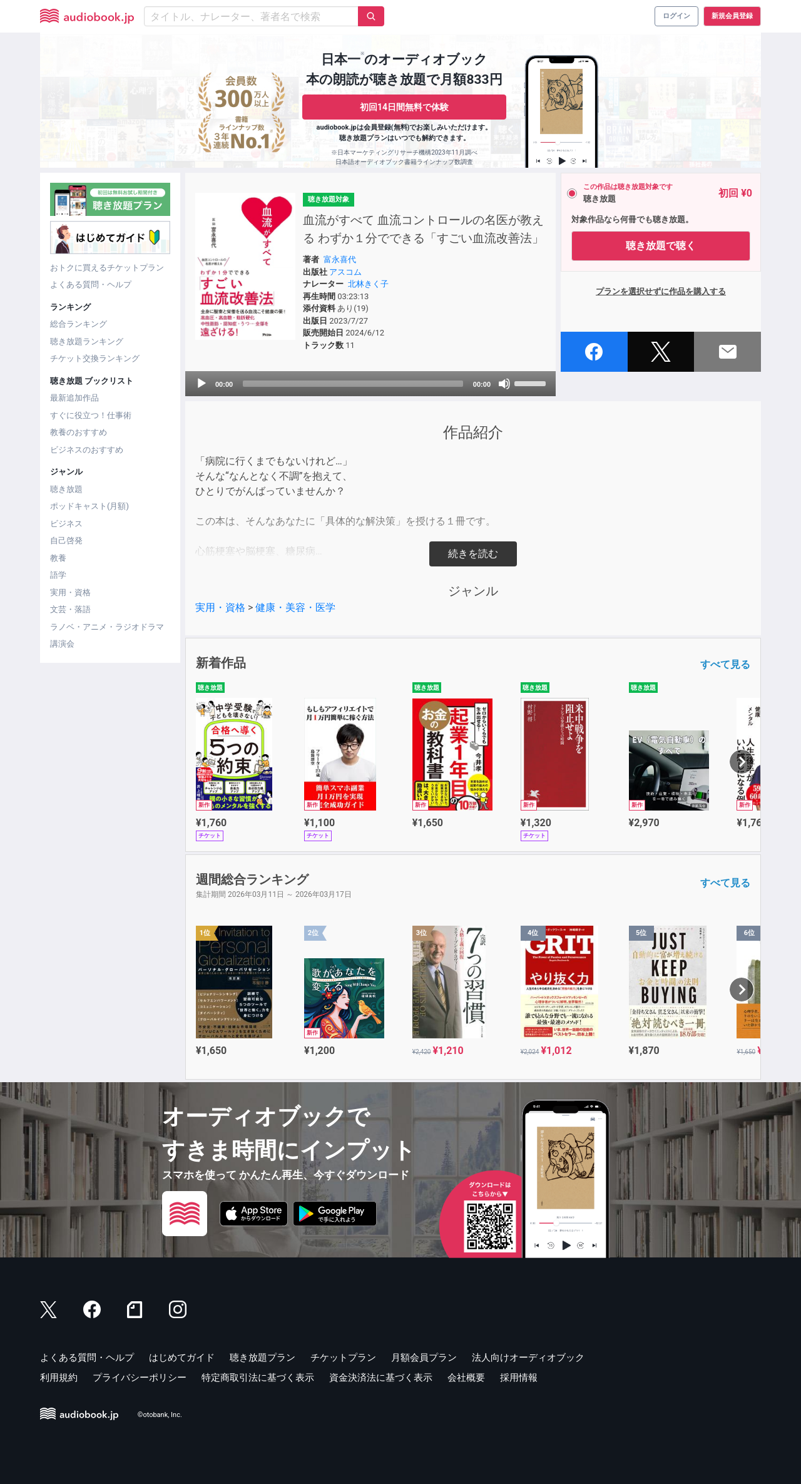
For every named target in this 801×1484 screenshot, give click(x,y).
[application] (370, 383)
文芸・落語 (70, 609)
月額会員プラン (424, 1357)
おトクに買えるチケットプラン (107, 267)
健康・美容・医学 (295, 607)
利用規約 (59, 1377)
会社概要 (466, 1377)
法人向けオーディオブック (528, 1357)
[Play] (201, 383)
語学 (58, 575)
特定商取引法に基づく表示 (258, 1377)
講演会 (62, 643)
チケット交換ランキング (95, 358)
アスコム (345, 272)
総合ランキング (78, 324)
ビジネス (66, 523)
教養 (58, 558)
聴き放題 (66, 489)
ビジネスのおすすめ (86, 449)
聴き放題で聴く (661, 246)
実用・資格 (70, 592)
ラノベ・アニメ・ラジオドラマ (107, 627)
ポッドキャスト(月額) (89, 506)
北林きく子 (368, 284)
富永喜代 (340, 259)
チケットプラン (343, 1357)
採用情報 (519, 1377)
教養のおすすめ (78, 432)
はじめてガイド (182, 1357)
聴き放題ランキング (86, 341)
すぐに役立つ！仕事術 (90, 415)
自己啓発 (66, 540)
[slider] (353, 384)
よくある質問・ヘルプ (90, 284)
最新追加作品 (74, 397)
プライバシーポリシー (139, 1377)
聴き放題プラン (262, 1357)
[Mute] (504, 383)
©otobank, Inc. (160, 1415)
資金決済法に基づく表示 (380, 1377)
